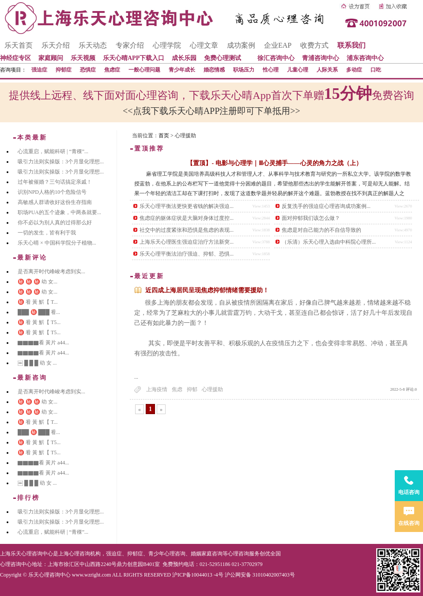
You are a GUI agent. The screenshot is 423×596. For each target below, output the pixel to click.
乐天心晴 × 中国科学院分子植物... (57, 243)
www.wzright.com (91, 575)
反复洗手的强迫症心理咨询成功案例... (326, 206)
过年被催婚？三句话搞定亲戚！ (55, 182)
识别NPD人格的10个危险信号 (52, 192)
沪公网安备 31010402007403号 (260, 575)
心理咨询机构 (85, 554)
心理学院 (167, 45)
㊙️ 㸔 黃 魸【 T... (37, 302)
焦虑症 (112, 70)
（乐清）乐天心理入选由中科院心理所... (329, 242)
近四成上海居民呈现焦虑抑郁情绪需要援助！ (207, 290)
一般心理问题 (144, 70)
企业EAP (277, 45)
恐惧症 (88, 70)
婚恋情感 (214, 70)
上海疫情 (156, 389)
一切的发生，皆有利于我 (47, 233)
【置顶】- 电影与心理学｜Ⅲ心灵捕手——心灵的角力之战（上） (274, 163)
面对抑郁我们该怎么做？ (311, 218)
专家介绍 (130, 45)
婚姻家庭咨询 (207, 554)
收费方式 (314, 45)
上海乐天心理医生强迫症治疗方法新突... (187, 242)
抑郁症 (64, 70)
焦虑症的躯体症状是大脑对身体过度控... (187, 218)
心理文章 (204, 45)
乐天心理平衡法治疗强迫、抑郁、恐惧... (187, 254)
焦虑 (177, 389)
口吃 (375, 70)
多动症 (354, 70)
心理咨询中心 (16, 564)
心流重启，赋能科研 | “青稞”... (53, 151)
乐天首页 (18, 45)
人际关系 (327, 70)
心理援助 (212, 389)
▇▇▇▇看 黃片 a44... (43, 342)
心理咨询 (238, 554)
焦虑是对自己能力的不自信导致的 (321, 230)
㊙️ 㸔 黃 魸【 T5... (39, 322)
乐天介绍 (56, 45)
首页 (164, 135)
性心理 (271, 70)
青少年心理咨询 (166, 554)
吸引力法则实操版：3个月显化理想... (61, 161)
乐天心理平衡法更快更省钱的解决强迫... (187, 206)
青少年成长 (182, 70)
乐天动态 (93, 45)
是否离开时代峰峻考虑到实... (51, 271)
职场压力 (243, 70)
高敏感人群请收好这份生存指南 (55, 202)
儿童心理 (297, 70)
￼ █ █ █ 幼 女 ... (37, 363)
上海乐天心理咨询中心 (26, 554)
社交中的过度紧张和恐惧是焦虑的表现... (187, 230)
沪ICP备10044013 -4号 (197, 575)
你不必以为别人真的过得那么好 (55, 222)
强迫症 (39, 70)
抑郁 (192, 389)
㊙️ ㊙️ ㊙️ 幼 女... (37, 282)
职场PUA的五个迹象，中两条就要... (59, 212)
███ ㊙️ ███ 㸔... (39, 312)
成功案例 (241, 45)
